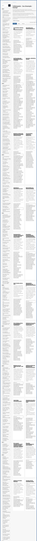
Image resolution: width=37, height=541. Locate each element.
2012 (3, 499)
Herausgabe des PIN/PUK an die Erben (6, 20)
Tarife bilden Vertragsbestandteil (6, 286)
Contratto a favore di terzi (6, 301)
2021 (3, 155)
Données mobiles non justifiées (6, 375)
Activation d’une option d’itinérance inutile (6, 296)
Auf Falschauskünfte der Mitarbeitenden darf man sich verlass (6, 218)
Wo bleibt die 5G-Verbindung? (5, 202)
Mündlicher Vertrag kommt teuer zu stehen (6, 526)
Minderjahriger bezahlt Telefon (6, 432)
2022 (3, 114)
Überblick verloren (5, 187)
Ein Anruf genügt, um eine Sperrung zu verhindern (6, 107)
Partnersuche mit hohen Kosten (5, 180)
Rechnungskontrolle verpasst (6, 514)
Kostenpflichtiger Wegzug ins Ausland (6, 346)
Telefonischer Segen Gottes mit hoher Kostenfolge (6, 263)
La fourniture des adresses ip (5, 463)
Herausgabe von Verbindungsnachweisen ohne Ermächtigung (6, 131)
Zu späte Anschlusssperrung (6, 420)
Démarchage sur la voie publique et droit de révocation (6, 255)
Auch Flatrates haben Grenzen (6, 517)
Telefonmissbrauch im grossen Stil (6, 528)
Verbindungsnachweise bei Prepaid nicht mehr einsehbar (6, 387)
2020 (3, 206)
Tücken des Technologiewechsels (6, 97)
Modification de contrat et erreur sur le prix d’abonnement (6, 258)
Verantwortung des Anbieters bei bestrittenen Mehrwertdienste (6, 54)
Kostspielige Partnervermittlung (6, 142)
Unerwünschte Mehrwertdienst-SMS (6, 144)
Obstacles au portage (6, 451)
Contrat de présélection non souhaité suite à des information (6, 407)
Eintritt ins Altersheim (6, 191)
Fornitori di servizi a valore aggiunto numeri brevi (6, 378)
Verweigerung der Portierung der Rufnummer (5, 234)
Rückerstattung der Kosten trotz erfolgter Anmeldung (6, 333)
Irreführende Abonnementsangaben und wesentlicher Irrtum (6, 158)
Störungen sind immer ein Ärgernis (6, 199)
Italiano (19, 23)
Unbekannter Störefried (6, 487)
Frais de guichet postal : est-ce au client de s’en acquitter (6, 291)
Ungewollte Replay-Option (6, 34)
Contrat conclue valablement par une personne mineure (6, 454)
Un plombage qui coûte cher (6, 490)
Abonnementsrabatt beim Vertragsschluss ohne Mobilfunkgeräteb (6, 391)
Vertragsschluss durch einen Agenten (6, 393)
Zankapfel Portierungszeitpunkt (6, 361)
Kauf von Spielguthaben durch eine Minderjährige (6, 340)
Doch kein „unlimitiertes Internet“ (6, 120)
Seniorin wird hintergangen (5, 42)
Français (23, 23)
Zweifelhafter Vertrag (6, 425)
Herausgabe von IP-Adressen (6, 385)
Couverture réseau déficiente (5, 481)
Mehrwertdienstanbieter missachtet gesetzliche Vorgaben (6, 61)
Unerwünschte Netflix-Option (6, 24)
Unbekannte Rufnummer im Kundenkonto (5, 162)
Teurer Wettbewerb (6, 178)
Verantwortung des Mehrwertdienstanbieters (7, 174)
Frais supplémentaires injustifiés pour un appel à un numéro (6, 363)
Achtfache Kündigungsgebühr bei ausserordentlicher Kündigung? (6, 336)
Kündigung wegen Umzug (5, 134)
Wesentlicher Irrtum (6, 193)
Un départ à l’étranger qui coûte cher (6, 299)
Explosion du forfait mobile (6, 461)
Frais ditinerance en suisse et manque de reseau (6, 366)
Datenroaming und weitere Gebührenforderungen (6, 507)
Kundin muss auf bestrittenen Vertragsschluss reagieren (5, 27)
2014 (3, 413)
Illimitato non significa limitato (6, 122)
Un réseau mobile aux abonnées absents (6, 401)
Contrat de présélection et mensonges (6, 498)
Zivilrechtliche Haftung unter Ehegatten (6, 530)
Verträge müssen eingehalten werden (6, 502)
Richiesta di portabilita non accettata (6, 312)
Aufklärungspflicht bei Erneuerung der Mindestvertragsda (6, 276)
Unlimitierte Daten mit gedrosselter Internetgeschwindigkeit (6, 91)
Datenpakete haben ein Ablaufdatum (6, 73)
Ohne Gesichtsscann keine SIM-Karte (6, 208)
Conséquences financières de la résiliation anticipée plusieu (6, 458)
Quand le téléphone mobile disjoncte (6, 492)
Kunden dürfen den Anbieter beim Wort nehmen (6, 442)
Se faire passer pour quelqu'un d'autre (6, 369)
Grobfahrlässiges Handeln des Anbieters (6, 17)
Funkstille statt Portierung (5, 176)
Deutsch (14, 23)
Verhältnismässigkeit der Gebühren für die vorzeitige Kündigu (6, 358)
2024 (3, 8)
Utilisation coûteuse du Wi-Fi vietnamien (6, 318)
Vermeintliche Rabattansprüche (5, 523)
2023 (3, 63)
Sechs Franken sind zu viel (6, 241)
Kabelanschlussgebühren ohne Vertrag (7, 521)
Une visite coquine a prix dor (6, 288)
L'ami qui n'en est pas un (6, 466)
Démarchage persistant (6, 320)
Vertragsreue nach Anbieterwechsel (5, 439)
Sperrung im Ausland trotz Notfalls (6, 171)
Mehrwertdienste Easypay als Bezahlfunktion (5, 343)
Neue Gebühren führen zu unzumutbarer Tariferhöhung (6, 249)
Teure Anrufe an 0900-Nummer (6, 85)
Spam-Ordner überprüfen (5, 70)
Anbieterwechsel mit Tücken (6, 478)
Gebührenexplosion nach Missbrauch (6, 486)
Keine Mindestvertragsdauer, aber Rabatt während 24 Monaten (6, 47)
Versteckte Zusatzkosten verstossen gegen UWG (6, 95)
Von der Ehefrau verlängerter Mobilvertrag (5, 185)
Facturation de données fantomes (6, 226)
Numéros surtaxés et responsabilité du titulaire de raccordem (6, 472)
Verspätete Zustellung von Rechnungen (6, 316)
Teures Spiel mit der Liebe (6, 243)
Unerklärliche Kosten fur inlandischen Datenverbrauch (6, 326)
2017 (3, 313)
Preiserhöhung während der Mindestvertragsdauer (6, 11)
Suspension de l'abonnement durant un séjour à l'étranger (6, 495)
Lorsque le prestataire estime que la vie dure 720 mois (6, 78)
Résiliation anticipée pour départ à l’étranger (6, 404)
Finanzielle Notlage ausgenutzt (6, 213)
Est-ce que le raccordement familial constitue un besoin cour (6, 410)
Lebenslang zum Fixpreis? (5, 65)
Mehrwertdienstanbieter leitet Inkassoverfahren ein (6, 279)
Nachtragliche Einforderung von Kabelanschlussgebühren (7, 246)
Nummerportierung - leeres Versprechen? (6, 83)
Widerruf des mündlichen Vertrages (6, 430)
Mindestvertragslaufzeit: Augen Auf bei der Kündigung (6, 39)
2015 (3, 380)
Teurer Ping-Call (5, 281)
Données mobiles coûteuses (5, 68)
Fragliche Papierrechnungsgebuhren (7, 382)
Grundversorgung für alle (6, 75)
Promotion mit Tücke (6, 146)
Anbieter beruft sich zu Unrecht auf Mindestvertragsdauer (6, 14)
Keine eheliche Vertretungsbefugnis (6, 252)
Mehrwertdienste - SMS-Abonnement (5, 348)
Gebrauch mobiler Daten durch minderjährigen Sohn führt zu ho (6, 354)
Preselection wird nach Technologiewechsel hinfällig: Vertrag (6, 273)
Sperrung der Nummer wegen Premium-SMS (6, 204)
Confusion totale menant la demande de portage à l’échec (6, 127)
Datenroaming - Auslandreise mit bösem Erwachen (5, 103)
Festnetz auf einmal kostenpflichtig (6, 113)
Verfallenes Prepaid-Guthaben (6, 533)
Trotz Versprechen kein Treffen (6, 396)
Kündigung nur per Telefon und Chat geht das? (6, 266)
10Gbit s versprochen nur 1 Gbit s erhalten (6, 210)
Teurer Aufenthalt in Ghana (6, 182)
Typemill (16, 538)
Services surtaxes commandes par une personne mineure (6, 468)
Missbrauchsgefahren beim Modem (6, 437)
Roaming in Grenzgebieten (5, 150)
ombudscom (14, 2)
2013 (3, 474)
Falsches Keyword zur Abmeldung (6, 351)
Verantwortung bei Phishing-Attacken (5, 51)
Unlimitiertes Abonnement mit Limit (6, 190)
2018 (3, 260)
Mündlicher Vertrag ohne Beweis (6, 427)
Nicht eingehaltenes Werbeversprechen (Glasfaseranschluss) (6, 329)
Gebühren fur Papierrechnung (5, 476)
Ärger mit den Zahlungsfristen (5, 504)
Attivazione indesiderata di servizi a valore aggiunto (6, 306)
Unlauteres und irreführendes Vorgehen (6, 125)
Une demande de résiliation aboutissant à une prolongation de (6, 229)
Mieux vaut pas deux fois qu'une (6, 136)
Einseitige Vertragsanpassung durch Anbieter (6, 415)
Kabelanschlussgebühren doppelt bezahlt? (7, 148)
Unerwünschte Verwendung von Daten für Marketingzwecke (6, 88)
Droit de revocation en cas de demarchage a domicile (6, 372)
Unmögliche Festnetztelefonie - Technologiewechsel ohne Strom (6, 238)
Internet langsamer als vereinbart (6, 323)
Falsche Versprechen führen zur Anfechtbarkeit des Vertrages (6, 445)
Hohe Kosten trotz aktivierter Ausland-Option (6, 269)
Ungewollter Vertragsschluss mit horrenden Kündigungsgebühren (6, 196)
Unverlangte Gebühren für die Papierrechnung (6, 284)
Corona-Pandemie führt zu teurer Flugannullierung (6, 221)
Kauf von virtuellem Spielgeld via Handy (6, 512)
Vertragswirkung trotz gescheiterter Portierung (6, 100)
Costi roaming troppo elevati (6, 304)
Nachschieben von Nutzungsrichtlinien (6, 224)
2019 (3, 231)
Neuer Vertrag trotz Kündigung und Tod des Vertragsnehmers (6, 423)
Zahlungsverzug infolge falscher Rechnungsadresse (6, 31)
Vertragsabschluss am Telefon (6, 483)
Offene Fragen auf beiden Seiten (5, 434)
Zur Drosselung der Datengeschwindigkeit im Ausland (6, 117)
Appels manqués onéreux (5, 294)
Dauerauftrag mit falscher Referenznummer (5, 153)
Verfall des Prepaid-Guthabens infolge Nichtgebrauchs (6, 165)
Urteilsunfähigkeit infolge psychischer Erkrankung (6, 168)
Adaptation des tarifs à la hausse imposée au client (6, 399)
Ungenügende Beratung (6, 418)
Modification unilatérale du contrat (6, 81)
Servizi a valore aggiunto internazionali (6, 309)
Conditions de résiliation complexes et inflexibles (6, 139)
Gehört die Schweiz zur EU (6, 215)
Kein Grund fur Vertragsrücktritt (5, 510)
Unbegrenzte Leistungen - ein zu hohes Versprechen (6, 449)
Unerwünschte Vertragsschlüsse (5, 44)
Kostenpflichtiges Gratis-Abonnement (6, 22)
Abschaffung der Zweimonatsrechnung (6, 36)
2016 (3, 321)
